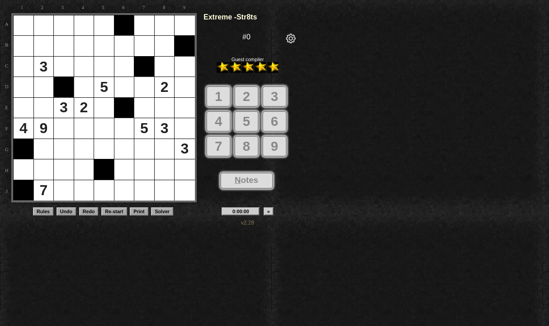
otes (246, 180)
